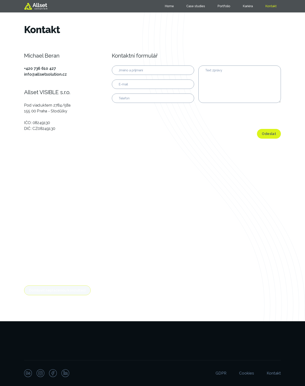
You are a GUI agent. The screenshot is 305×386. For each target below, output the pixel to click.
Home (169, 6)
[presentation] (228, 115)
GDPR (221, 373)
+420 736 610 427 (40, 68)
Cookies (246, 373)
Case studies (195, 6)
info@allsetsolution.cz (45, 74)
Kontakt (271, 6)
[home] (36, 6)
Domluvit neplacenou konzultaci (57, 290)
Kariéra (248, 6)
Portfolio (223, 6)
